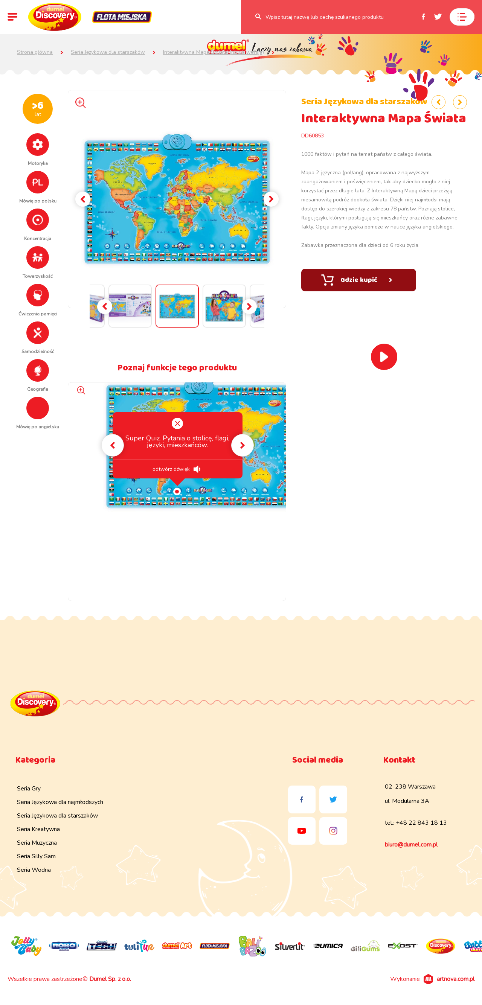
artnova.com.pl (455, 979)
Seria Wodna (34, 870)
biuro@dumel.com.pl (411, 845)
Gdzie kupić (356, 280)
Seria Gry (29, 789)
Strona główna (35, 52)
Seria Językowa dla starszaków (108, 52)
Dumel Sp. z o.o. (110, 979)
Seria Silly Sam (36, 856)
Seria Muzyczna (37, 843)
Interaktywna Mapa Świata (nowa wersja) (213, 52)
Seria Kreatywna (38, 829)
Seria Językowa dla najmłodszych (60, 802)
